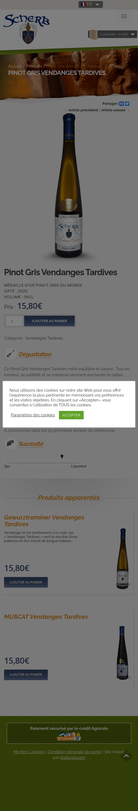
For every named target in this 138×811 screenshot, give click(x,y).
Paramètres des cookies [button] (33, 415)
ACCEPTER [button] (71, 415)
